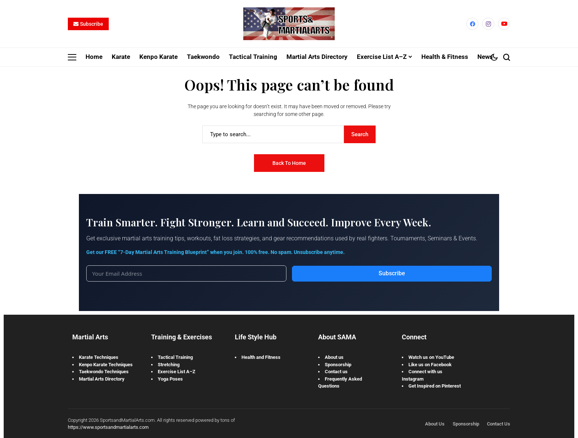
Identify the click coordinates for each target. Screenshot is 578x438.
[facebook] (472, 24)
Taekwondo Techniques (104, 371)
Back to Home (289, 163)
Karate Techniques (98, 357)
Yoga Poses (170, 378)
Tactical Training (175, 357)
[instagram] (488, 24)
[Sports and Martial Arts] (289, 23)
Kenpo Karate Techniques (106, 364)
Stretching (169, 364)
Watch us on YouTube (431, 357)
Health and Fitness (261, 357)
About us (334, 357)
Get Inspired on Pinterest (434, 386)
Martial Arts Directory (102, 378)
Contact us (336, 371)
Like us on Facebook (430, 364)
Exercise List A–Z (176, 371)
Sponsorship (338, 364)
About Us (435, 423)
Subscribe (392, 273)
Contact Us (498, 423)
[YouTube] (504, 24)
